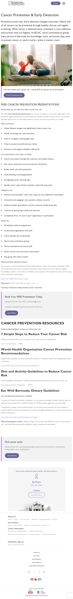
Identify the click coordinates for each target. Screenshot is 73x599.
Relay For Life (45, 525)
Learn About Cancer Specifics (49, 534)
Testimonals (34, 519)
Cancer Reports (36, 562)
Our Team (36, 556)
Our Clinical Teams (24, 519)
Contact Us (36, 552)
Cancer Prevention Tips (14, 95)
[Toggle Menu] (63, 3)
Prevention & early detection (36, 531)
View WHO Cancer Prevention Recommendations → (21, 366)
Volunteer (26, 525)
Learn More (11, 313)
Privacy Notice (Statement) (36, 566)
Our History (55, 519)
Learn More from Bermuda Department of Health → (20, 417)
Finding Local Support (34, 534)
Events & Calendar (17, 525)
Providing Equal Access (44, 519)
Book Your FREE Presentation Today (14, 279)
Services (16, 519)
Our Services (12, 456)
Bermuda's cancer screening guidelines (17, 531)
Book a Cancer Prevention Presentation (17, 534)
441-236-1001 (36, 485)
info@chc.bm (34, 283)
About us (10, 519)
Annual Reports (36, 559)
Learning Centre (36, 495)
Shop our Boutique (35, 525)
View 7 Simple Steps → (9, 344)
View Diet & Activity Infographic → (14, 385)
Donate (55, 3)
